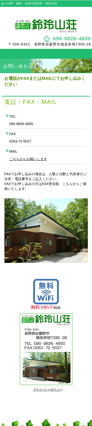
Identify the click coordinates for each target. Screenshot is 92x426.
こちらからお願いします (28, 159)
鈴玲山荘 (46, 25)
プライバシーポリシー (47, 389)
